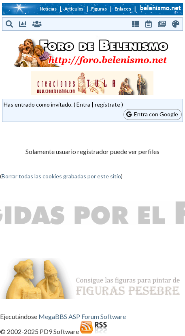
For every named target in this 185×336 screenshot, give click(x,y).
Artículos (73, 8)
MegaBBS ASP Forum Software (82, 316)
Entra (83, 104)
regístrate (107, 104)
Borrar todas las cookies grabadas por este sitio (61, 176)
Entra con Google (152, 114)
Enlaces (123, 8)
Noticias (48, 8)
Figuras (99, 8)
